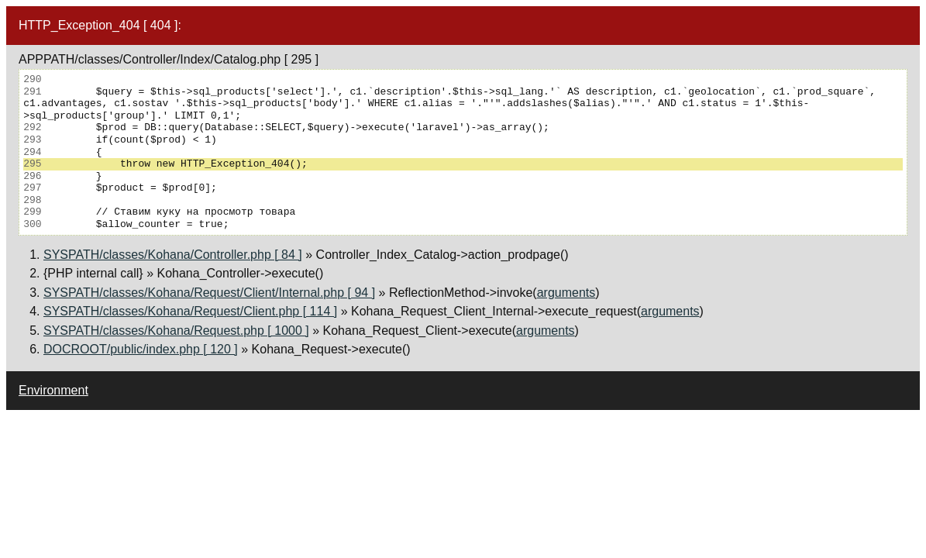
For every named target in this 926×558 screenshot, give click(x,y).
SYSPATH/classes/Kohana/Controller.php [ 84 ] (172, 254)
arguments (566, 292)
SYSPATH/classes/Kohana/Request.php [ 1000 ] (176, 330)
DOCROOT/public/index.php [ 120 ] (140, 349)
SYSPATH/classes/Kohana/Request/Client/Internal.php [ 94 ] (209, 292)
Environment (53, 390)
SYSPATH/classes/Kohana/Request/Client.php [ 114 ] (190, 311)
